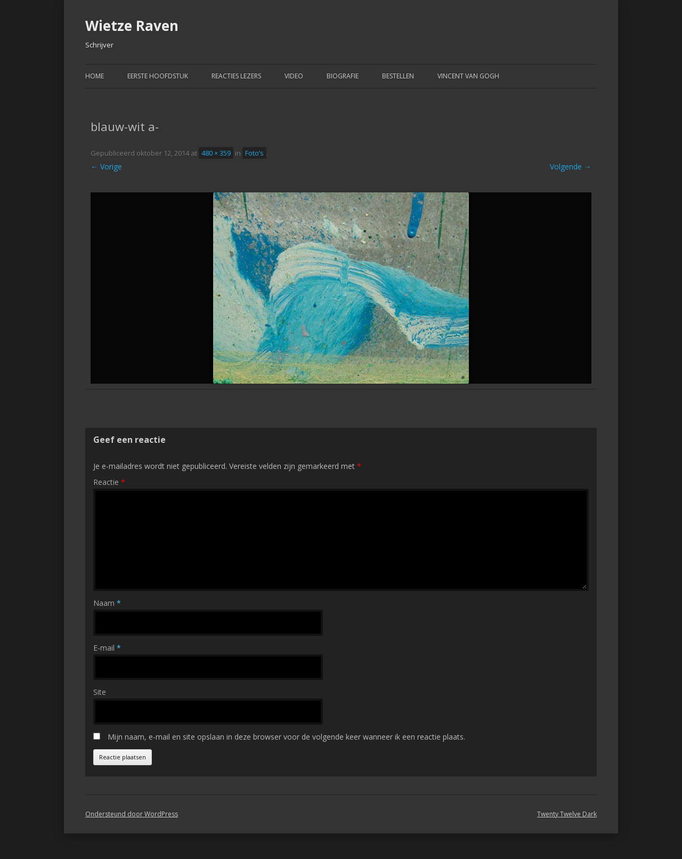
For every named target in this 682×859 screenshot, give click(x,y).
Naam (107, 603)
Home (94, 75)
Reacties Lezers (236, 75)
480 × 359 (216, 153)
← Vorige (106, 166)
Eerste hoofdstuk (157, 75)
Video (294, 75)
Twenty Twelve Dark (567, 814)
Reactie (109, 482)
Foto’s (254, 153)
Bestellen (398, 75)
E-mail (107, 648)
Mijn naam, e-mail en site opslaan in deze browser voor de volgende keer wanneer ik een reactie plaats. (286, 737)
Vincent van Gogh (468, 75)
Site (99, 692)
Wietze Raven (131, 25)
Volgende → (570, 166)
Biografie (343, 75)
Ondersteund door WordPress (131, 814)
